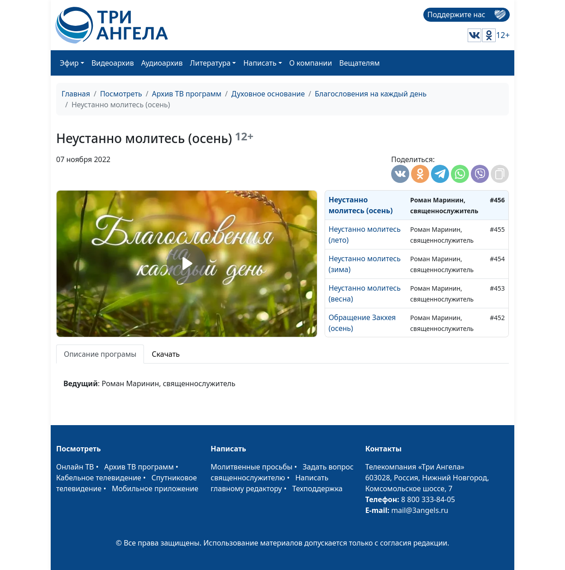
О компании (310, 63)
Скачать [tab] (166, 354)
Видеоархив (112, 63)
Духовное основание (268, 94)
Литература (210, 63)
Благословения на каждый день (370, 94)
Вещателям (359, 63)
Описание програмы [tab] (100, 354)
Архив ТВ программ (187, 94)
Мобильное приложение (155, 488)
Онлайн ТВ (75, 467)
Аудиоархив (162, 63)
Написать (259, 63)
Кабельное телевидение (98, 478)
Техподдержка (317, 488)
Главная (76, 94)
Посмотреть (121, 94)
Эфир (69, 63)
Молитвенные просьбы (251, 467)
